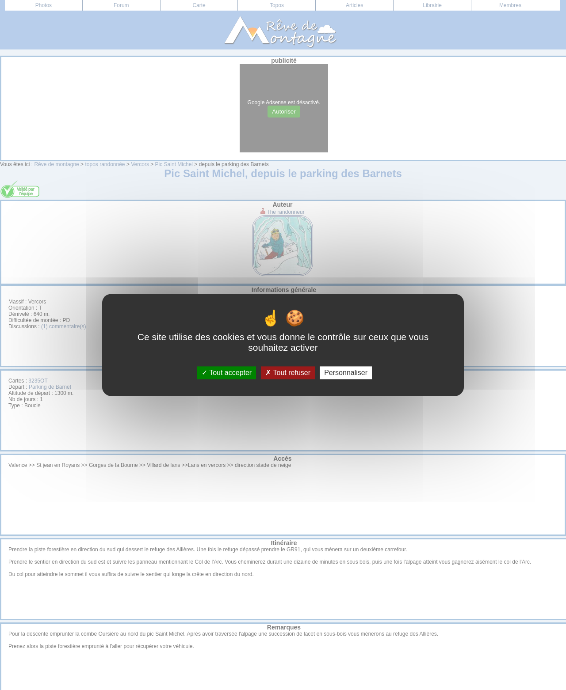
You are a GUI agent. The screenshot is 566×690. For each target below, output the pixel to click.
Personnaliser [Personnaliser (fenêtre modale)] (345, 372)
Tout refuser (287, 372)
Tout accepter (227, 372)
